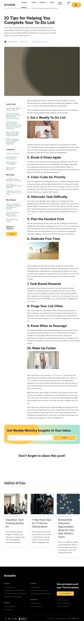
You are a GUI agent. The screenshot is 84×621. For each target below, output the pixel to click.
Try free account (65, 593)
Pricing (34, 2)
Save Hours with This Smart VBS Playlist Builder (12, 134)
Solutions (42, 2)
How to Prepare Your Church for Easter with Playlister (12, 141)
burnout (30, 214)
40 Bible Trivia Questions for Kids (13, 179)
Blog (51, 2)
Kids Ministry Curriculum (11, 158)
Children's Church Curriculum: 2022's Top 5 (13, 192)
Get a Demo (60, 3)
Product (24, 2)
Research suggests (65, 226)
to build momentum (57, 375)
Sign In (68, 3)
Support (24, 7)
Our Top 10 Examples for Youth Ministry (14, 185)
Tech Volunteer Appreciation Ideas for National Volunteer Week (13, 116)
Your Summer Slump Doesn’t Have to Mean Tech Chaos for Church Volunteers (14, 125)
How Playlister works (12, 220)
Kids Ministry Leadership (11, 163)
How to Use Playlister (11, 168)
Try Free (12, 234)
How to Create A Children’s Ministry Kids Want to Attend (14, 206)
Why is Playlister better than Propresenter (13, 214)
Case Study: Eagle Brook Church (13, 109)
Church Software (13, 153)
